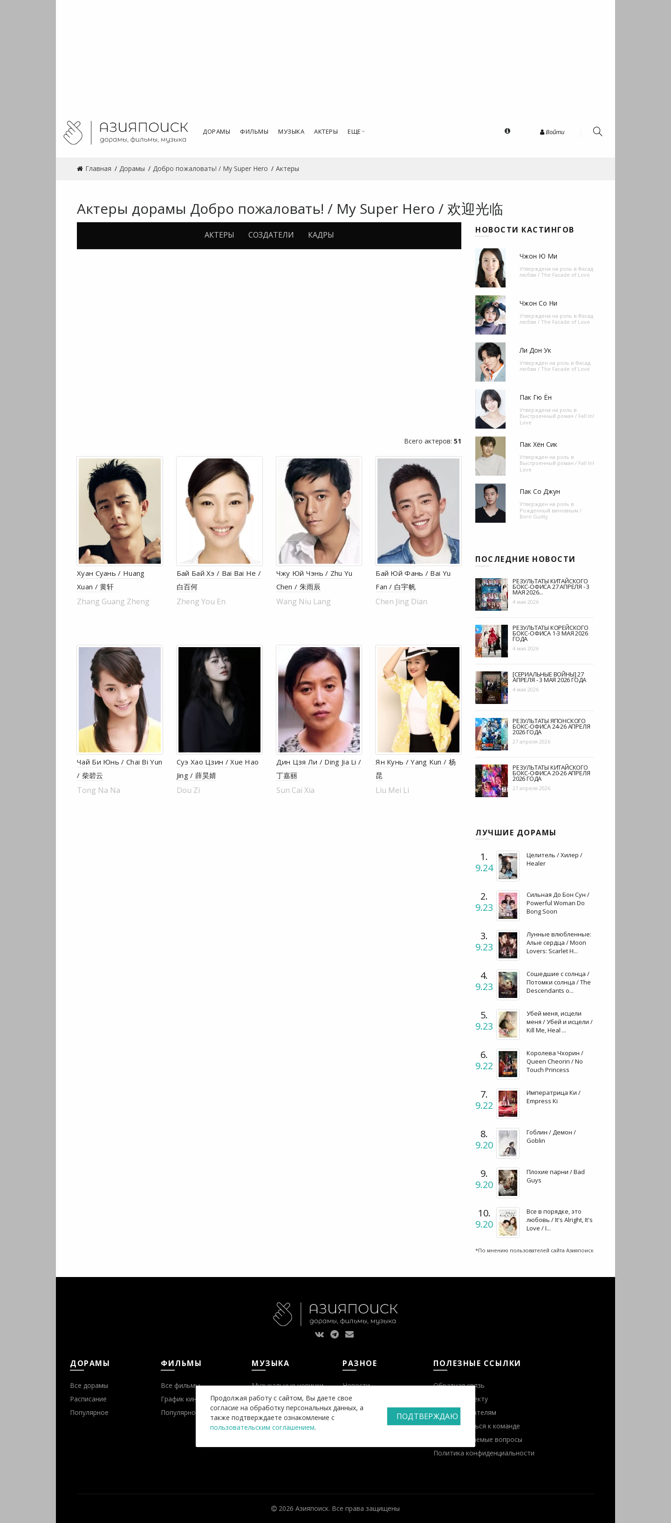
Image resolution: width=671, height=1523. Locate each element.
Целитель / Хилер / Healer (554, 859)
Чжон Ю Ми (538, 256)
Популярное (89, 1412)
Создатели (271, 235)
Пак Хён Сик (538, 444)
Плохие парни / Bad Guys (556, 1176)
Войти (552, 132)
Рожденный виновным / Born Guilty (551, 513)
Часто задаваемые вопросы (477, 1439)
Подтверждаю (427, 1416)
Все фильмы (180, 1385)
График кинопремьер (194, 1398)
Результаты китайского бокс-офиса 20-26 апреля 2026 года (551, 773)
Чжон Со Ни (538, 303)
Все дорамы (89, 1385)
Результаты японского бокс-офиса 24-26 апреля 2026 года (551, 726)
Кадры (321, 235)
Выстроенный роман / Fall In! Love (557, 418)
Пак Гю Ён (536, 397)
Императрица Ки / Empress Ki (554, 1096)
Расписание (88, 1398)
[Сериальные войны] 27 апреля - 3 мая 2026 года (549, 677)
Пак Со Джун (540, 491)
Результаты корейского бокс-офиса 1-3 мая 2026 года (551, 633)
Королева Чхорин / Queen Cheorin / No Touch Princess (555, 1061)
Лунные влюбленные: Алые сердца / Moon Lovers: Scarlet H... (559, 942)
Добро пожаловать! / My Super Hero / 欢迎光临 (346, 208)
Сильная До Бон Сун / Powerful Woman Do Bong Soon (558, 902)
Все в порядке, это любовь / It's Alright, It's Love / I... (560, 1219)
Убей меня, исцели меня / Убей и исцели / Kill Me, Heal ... (560, 1021)
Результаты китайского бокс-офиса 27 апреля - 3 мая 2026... (551, 586)
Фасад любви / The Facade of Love (556, 271)
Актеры (219, 235)
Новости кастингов (525, 230)
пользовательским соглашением (262, 1427)
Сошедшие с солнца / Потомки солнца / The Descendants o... (559, 982)
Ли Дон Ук (535, 350)
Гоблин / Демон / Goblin (551, 1136)
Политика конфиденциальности (483, 1452)
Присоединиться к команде (476, 1425)
